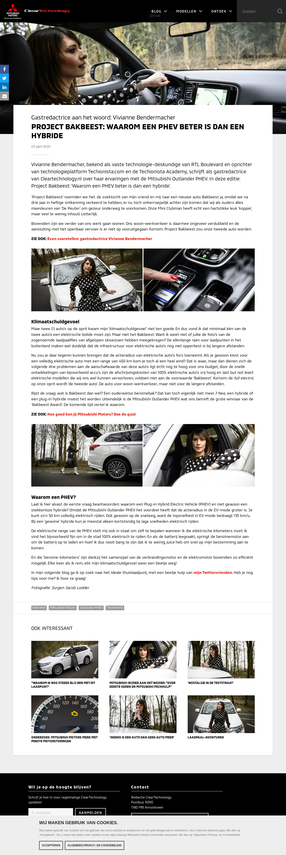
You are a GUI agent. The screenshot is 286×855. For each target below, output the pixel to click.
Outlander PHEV (91, 607)
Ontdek (221, 11)
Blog (159, 11)
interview (39, 607)
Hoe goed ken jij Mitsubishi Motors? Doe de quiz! (91, 414)
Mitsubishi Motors (63, 607)
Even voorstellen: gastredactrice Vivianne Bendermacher (99, 238)
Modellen (189, 11)
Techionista (115, 607)
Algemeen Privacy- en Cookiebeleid (94, 846)
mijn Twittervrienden (212, 572)
